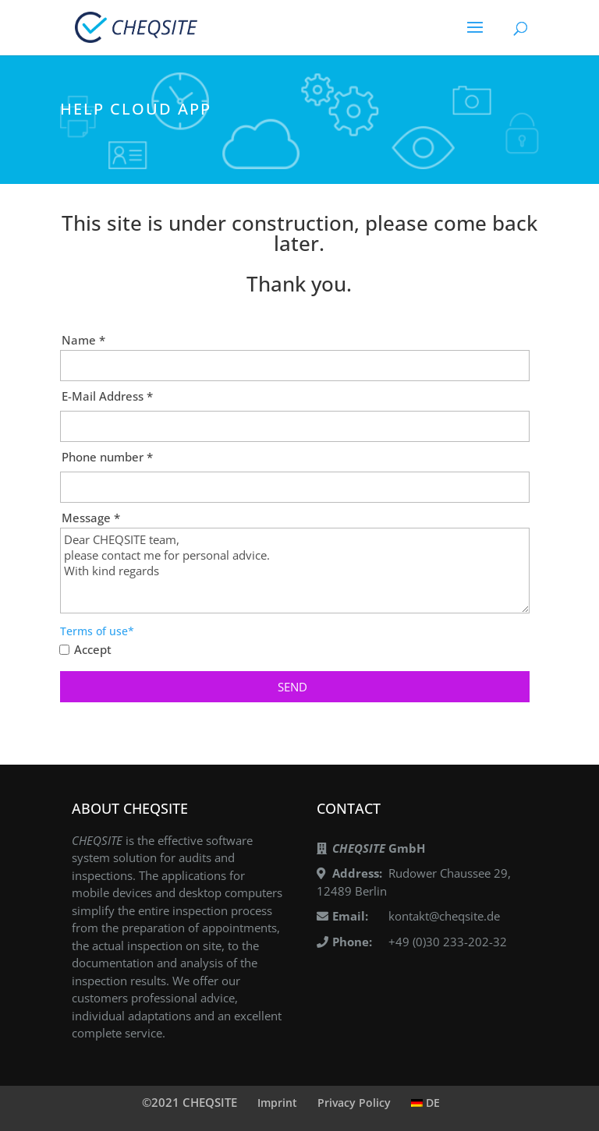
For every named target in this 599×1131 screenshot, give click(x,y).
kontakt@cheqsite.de (444, 916)
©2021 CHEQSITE (189, 1102)
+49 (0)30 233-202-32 (447, 941)
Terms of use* (97, 631)
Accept (93, 650)
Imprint (277, 1102)
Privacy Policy (354, 1102)
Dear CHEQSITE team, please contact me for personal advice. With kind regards (295, 570)
